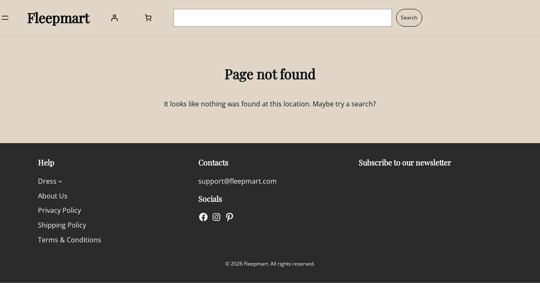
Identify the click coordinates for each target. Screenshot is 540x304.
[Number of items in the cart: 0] (148, 17)
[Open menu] (5, 18)
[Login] (114, 17)
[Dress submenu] (60, 181)
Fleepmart (58, 17)
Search (409, 17)
